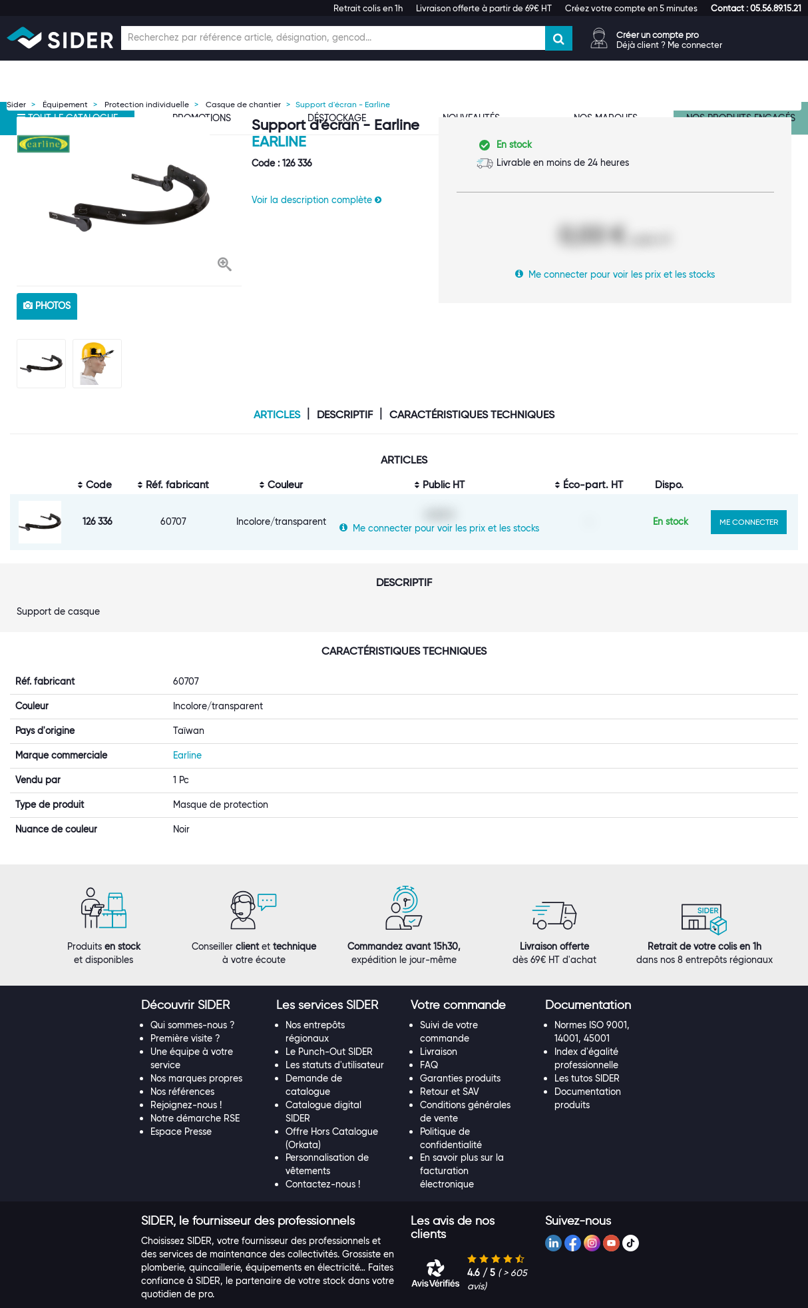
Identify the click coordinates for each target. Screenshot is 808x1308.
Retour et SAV (449, 1072)
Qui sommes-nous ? (192, 1006)
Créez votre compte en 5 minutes (631, 8)
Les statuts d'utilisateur (335, 1046)
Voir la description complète (316, 200)
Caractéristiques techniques (471, 415)
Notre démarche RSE (195, 1099)
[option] (129, 198)
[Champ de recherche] (333, 38)
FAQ (429, 1046)
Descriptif (345, 415)
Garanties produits (460, 1059)
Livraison (438, 1032)
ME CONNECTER (748, 522)
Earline (279, 142)
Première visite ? (185, 1019)
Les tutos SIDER (587, 1059)
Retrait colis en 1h (368, 8)
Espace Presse (181, 1112)
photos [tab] (47, 306)
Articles (277, 415)
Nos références (182, 1072)
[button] (756, 8)
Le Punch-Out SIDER (329, 1032)
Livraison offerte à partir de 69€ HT (484, 8)
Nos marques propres (196, 1059)
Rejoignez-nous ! (186, 1086)
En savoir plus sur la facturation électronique (462, 1152)
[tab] (201, 986)
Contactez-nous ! (323, 1165)
